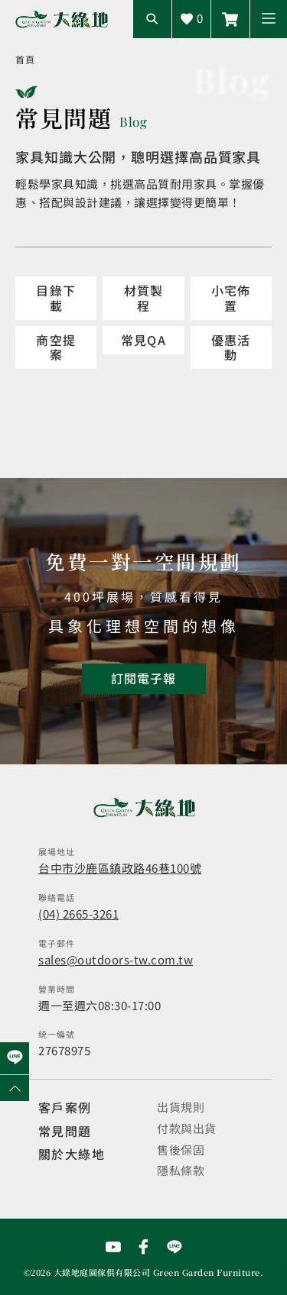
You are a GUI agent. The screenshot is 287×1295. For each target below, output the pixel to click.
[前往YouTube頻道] (113, 1247)
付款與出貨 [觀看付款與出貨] (187, 1128)
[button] (268, 19)
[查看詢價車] (191, 19)
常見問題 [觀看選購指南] (65, 1131)
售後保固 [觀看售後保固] (180, 1150)
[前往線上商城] (230, 19)
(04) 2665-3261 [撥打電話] (78, 914)
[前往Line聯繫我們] (174, 1247)
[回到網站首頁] (61, 19)
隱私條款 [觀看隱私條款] (180, 1170)
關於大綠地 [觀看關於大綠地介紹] (71, 1154)
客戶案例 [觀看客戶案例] (65, 1107)
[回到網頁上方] (14, 1088)
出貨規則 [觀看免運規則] (180, 1107)
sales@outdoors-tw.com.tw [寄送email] (115, 959)
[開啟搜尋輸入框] (152, 19)
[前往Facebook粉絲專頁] (144, 1247)
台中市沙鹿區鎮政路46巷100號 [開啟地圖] (119, 868)
